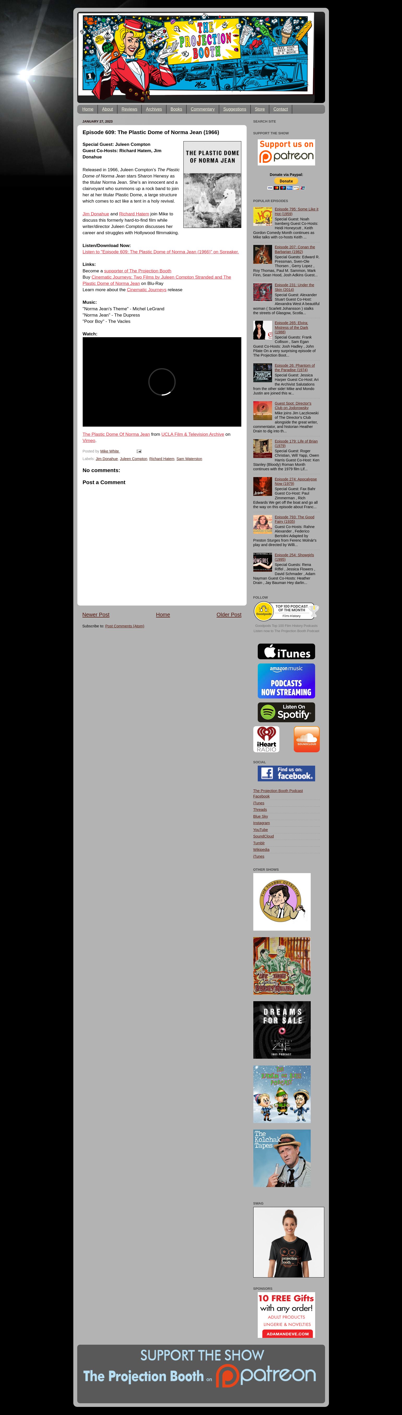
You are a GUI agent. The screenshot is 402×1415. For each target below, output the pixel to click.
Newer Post (96, 614)
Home (88, 109)
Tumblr (259, 843)
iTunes (259, 803)
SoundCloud (263, 836)
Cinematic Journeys (146, 289)
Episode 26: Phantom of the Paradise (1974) (295, 367)
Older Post (229, 614)
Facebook (261, 796)
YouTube (260, 830)
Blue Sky (260, 816)
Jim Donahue (96, 213)
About (107, 109)
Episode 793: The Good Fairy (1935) (294, 519)
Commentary (203, 109)
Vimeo (89, 440)
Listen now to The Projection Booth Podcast (286, 631)
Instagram (261, 823)
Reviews (129, 109)
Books (176, 109)
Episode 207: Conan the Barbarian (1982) (295, 249)
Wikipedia (261, 849)
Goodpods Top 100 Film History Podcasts (286, 626)
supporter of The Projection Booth (137, 270)
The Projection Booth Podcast (278, 791)
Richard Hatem (134, 213)
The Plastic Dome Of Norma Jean (116, 434)
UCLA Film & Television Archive (192, 434)
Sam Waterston (189, 459)
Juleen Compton (133, 459)
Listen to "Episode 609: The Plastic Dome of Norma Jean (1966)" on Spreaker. (161, 251)
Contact (280, 109)
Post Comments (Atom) (125, 626)
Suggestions (234, 109)
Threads (260, 809)
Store (260, 109)
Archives (154, 109)
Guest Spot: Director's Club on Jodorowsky (293, 405)
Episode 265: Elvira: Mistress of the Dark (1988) (291, 327)
